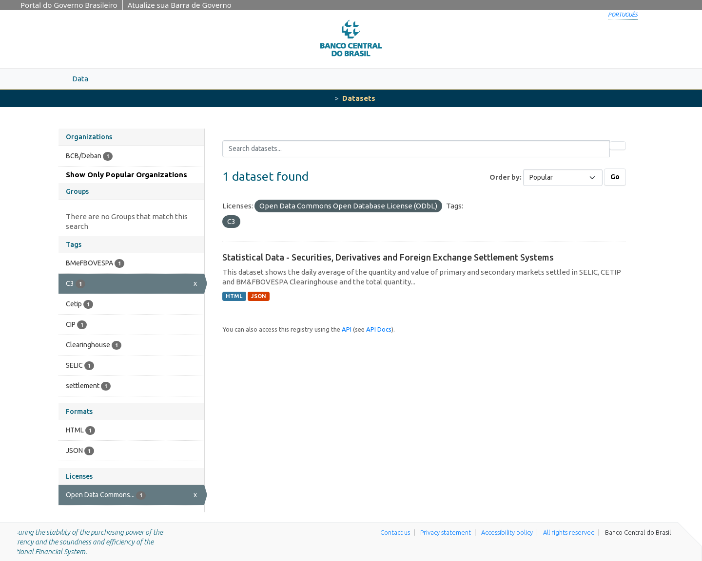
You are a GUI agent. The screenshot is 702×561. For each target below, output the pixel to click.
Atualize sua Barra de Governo (180, 5)
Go (615, 177)
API (346, 329)
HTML (234, 296)
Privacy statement (445, 532)
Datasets (358, 98)
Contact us (395, 532)
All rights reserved (569, 532)
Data (80, 79)
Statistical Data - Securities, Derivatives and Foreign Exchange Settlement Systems (388, 257)
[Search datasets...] (416, 148)
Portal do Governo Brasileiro (68, 5)
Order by (504, 177)
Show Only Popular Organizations (126, 174)
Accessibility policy (507, 532)
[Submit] (617, 145)
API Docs (378, 329)
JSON (258, 296)
